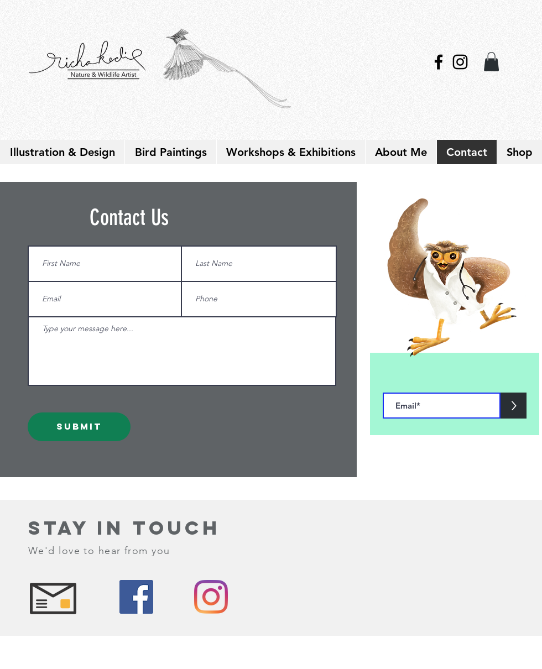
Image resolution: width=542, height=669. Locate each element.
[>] (514, 406)
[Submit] (79, 426)
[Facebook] (136, 597)
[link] (491, 61)
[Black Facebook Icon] (439, 62)
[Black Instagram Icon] (460, 62)
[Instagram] (211, 597)
